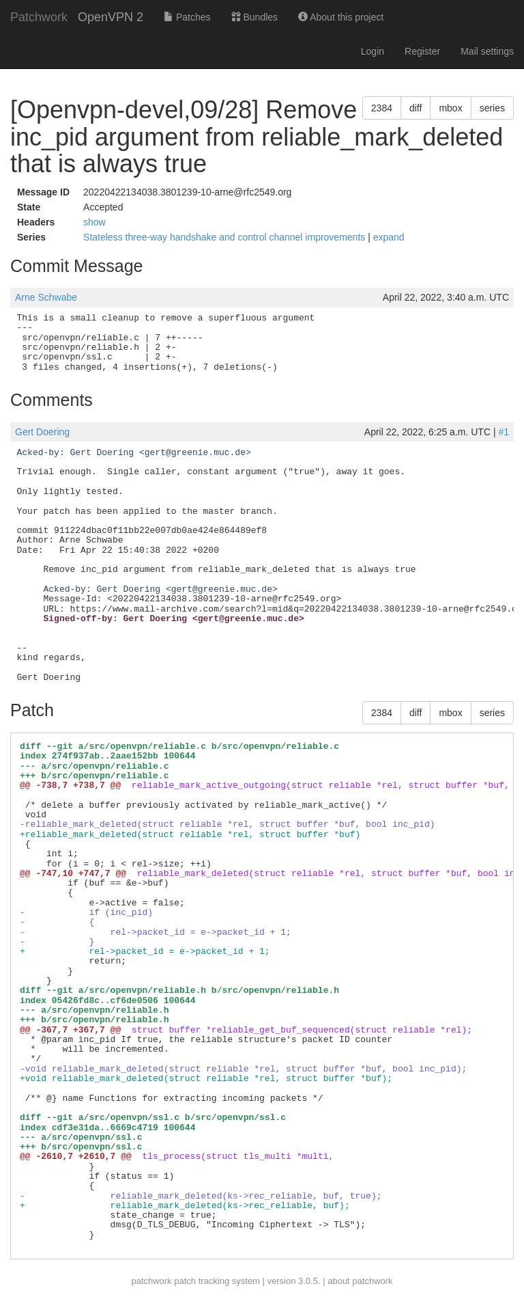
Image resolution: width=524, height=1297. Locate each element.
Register (422, 51)
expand (389, 237)
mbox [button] (450, 108)
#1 (503, 431)
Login (372, 51)
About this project (340, 17)
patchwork (151, 1281)
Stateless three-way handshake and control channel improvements (225, 237)
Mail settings (487, 51)
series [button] (492, 108)
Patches (187, 17)
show (94, 222)
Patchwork (39, 17)
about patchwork (360, 1281)
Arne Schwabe (46, 297)
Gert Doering (42, 431)
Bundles (254, 17)
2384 (381, 108)
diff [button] (415, 108)
